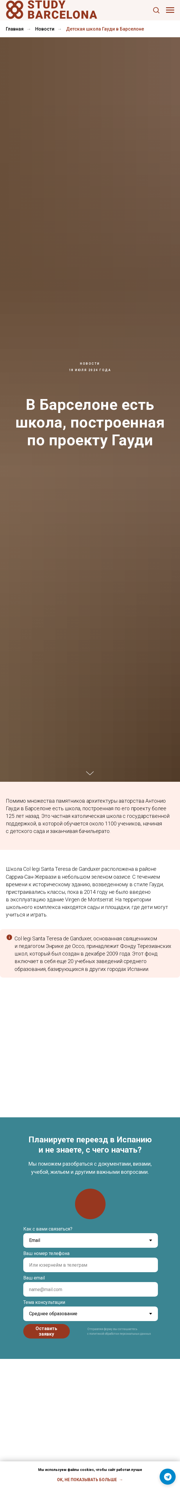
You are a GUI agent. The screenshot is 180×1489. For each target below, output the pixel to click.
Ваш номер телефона (46, 1253)
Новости (44, 29)
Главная (15, 29)
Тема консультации (44, 1302)
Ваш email (34, 1278)
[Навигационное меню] (170, 10)
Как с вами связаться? (47, 1229)
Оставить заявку (46, 1331)
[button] (156, 9)
